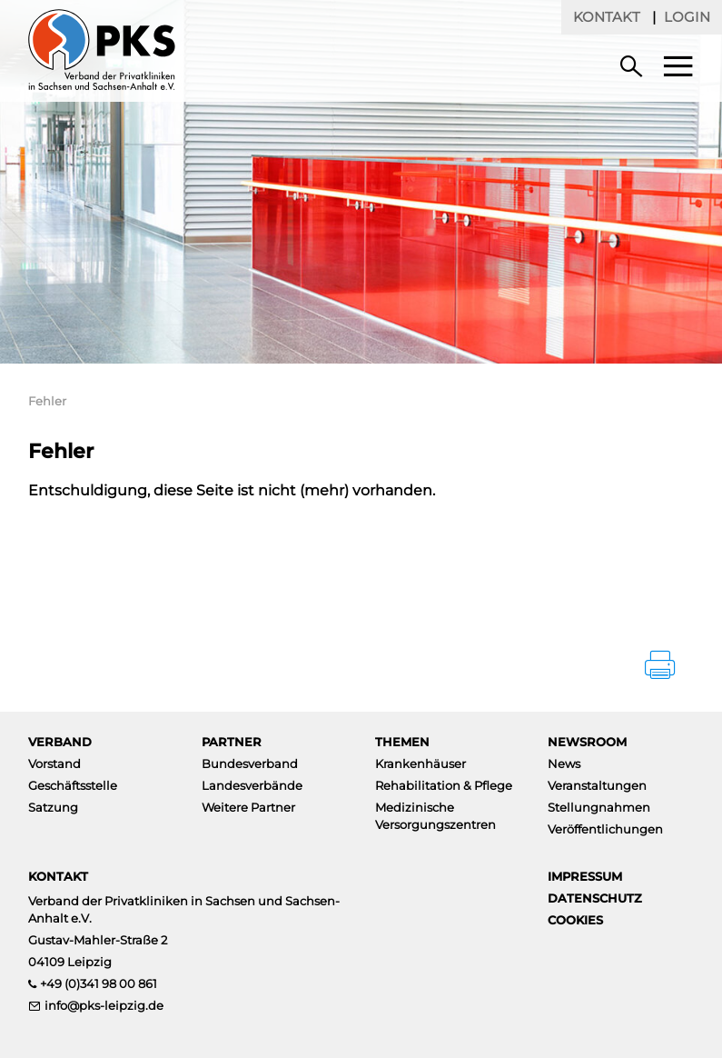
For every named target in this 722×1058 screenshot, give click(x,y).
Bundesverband (250, 763)
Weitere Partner (248, 807)
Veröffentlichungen (605, 829)
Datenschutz (595, 898)
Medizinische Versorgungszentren (435, 816)
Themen (402, 741)
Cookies (575, 920)
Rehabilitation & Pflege (443, 785)
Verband (60, 741)
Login (687, 16)
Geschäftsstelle (72, 785)
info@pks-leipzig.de (104, 1005)
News (564, 763)
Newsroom (587, 741)
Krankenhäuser (420, 763)
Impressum (585, 876)
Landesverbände (252, 785)
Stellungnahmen (599, 807)
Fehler (47, 401)
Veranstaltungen (597, 785)
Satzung (53, 807)
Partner (232, 741)
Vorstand (54, 763)
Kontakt (606, 16)
